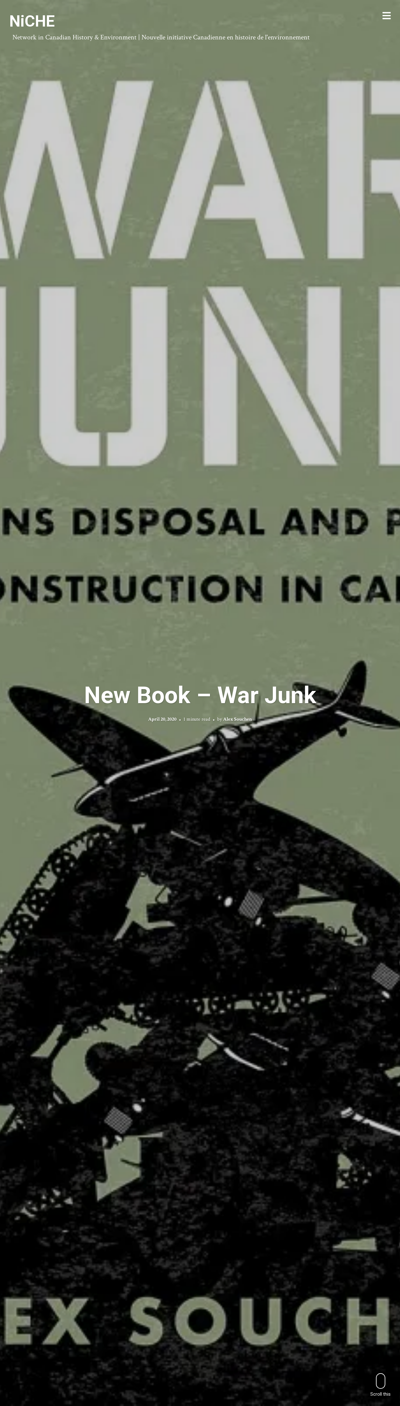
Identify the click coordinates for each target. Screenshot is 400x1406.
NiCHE (32, 21)
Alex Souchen (237, 719)
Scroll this (380, 1385)
